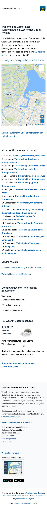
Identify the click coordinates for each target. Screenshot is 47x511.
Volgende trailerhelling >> (34, 60)
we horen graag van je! (11, 417)
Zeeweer (41, 493)
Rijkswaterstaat (40, 125)
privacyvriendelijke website (27, 503)
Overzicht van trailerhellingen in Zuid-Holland (21, 268)
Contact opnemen (9, 439)
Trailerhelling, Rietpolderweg (31, 176)
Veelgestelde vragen (10, 453)
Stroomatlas (7, 496)
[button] (41, 68)
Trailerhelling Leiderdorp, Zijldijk (29, 166)
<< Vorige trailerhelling (11, 61)
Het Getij (17, 496)
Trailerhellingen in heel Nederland (16, 274)
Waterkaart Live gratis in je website (16, 422)
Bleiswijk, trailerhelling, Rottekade (29, 156)
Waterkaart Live (31, 493)
